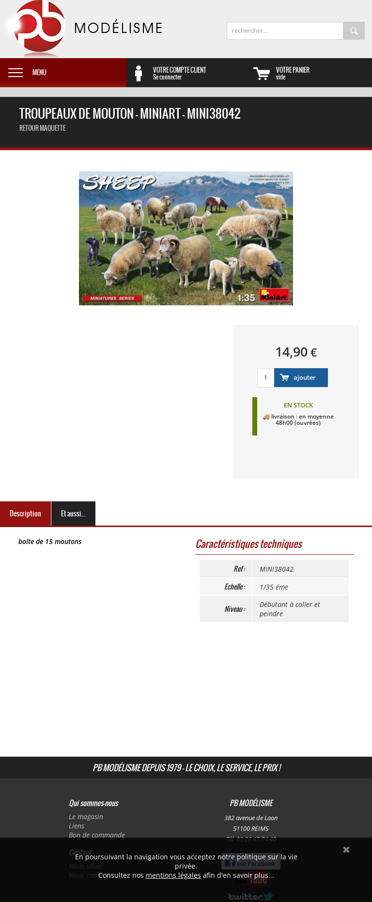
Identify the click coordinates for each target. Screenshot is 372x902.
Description (25, 513)
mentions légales (173, 875)
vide (324, 73)
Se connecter (201, 73)
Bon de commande (97, 835)
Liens (76, 825)
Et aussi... (73, 513)
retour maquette (42, 128)
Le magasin (86, 816)
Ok (346, 849)
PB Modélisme (81, 29)
